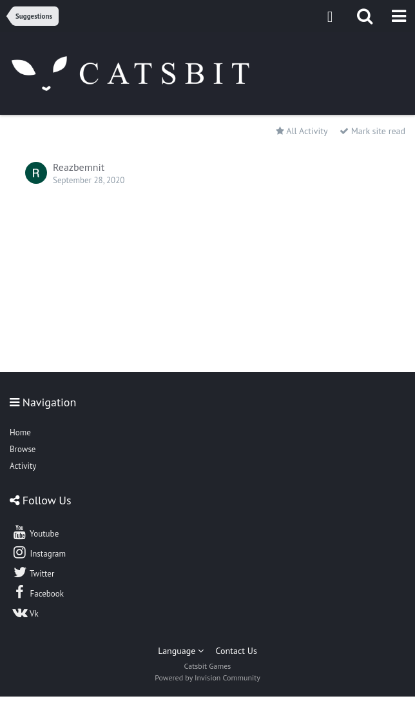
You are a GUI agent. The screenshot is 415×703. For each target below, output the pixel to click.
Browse (22, 449)
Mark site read (372, 131)
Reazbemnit (78, 167)
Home (20, 432)
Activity (23, 465)
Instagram (39, 552)
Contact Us (236, 651)
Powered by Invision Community (207, 677)
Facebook (38, 592)
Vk (25, 612)
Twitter (33, 572)
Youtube (35, 532)
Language (181, 651)
